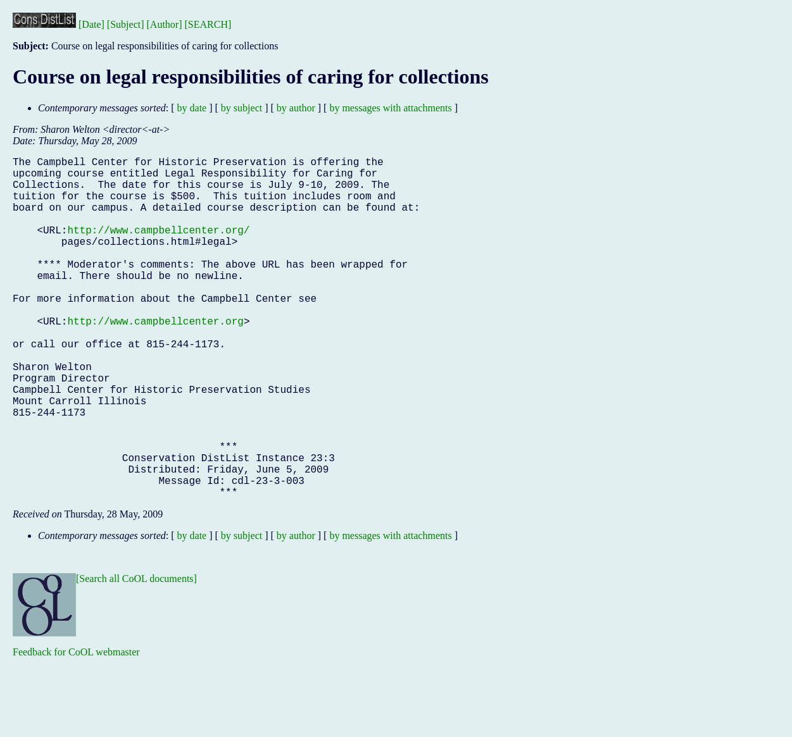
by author (296, 107)
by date (192, 107)
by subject (241, 107)
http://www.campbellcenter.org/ (158, 247)
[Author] (164, 24)
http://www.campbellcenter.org (155, 359)
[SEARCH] (208, 24)
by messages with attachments (390, 107)
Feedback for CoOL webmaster (76, 727)
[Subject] (125, 24)
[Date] (91, 24)
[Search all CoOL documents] (136, 654)
